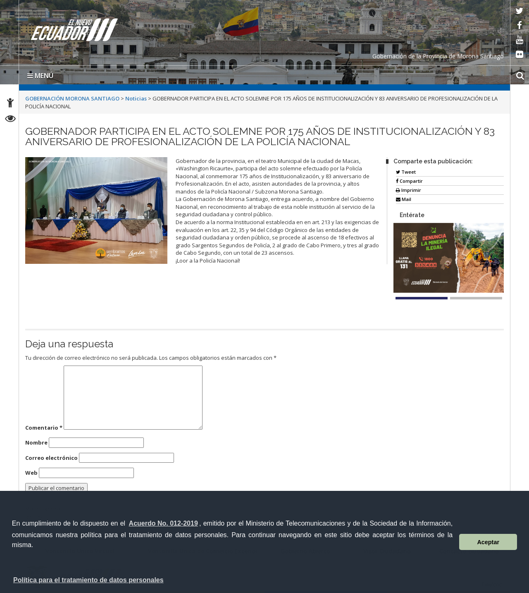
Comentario (43, 427)
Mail (403, 199)
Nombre (36, 442)
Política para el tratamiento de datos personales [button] (88, 579)
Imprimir (408, 190)
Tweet (406, 172)
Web (31, 472)
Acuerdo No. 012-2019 (163, 523)
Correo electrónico (51, 457)
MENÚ (40, 75)
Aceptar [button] (488, 542)
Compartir (409, 181)
